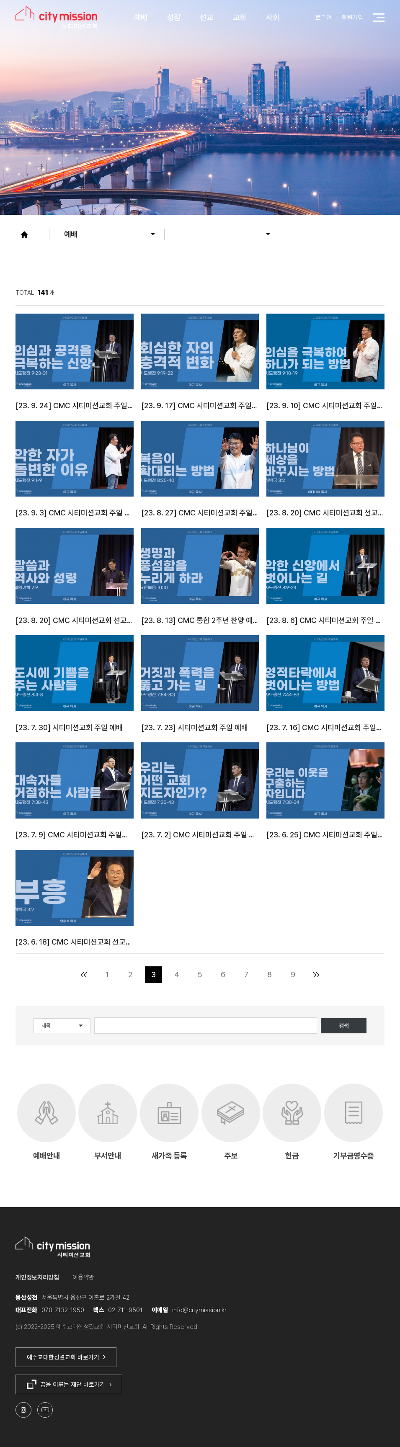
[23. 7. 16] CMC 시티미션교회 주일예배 (325, 727)
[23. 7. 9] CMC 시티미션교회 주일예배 (74, 834)
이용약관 (83, 1277)
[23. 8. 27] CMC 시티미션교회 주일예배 (200, 512)
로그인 (323, 17)
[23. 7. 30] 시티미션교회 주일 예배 (69, 727)
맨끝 (316, 975)
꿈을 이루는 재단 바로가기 (69, 1384)
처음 (84, 975)
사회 (272, 17)
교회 (239, 17)
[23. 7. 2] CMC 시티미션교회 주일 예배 (200, 834)
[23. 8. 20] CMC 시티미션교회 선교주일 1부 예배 (74, 620)
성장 (174, 17)
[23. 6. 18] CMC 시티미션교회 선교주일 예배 (74, 941)
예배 (140, 17)
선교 (206, 17)
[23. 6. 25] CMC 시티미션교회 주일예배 (325, 834)
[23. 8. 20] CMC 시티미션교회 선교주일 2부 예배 (325, 512)
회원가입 (352, 17)
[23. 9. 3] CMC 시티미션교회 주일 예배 (74, 512)
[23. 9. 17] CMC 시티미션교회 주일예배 (200, 405)
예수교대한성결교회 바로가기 (66, 1357)
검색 (344, 1025)
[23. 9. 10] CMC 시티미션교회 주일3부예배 (325, 405)
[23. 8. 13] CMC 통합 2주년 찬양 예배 (200, 620)
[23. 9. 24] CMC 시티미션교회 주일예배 (74, 405)
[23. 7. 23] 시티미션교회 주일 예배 (194, 727)
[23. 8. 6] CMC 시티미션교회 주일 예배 (325, 620)
